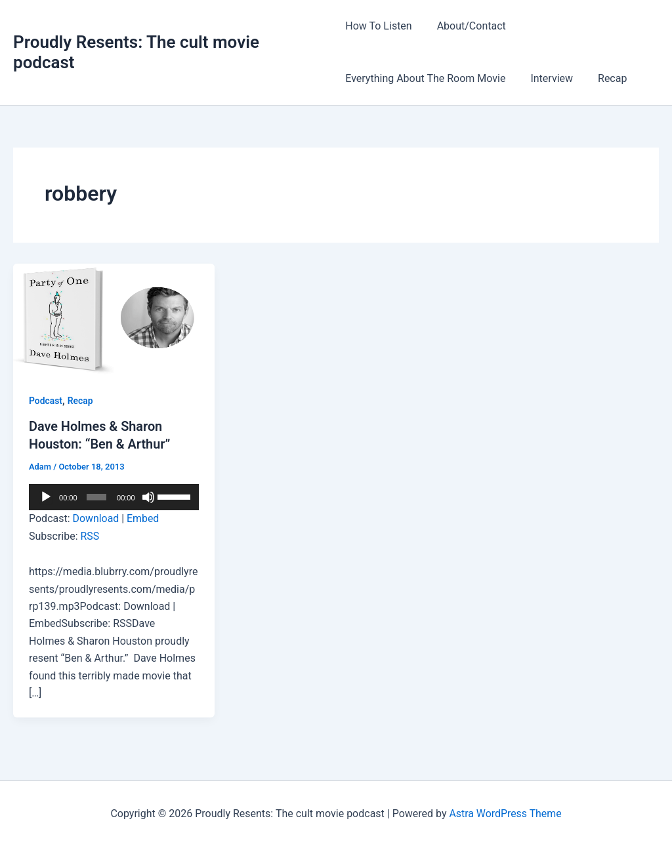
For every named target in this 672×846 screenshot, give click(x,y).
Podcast (45, 400)
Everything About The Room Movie (425, 78)
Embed (143, 517)
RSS (90, 535)
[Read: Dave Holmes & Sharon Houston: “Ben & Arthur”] (114, 319)
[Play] (45, 495)
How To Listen (378, 26)
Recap (604, 78)
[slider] (96, 496)
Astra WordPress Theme (505, 813)
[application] (114, 496)
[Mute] (148, 495)
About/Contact (467, 26)
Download (96, 517)
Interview (547, 78)
